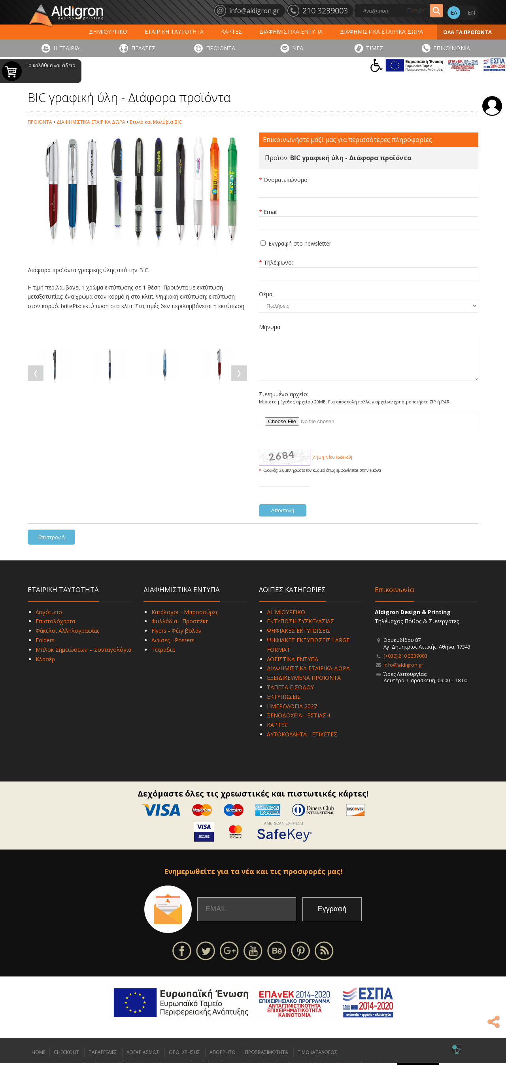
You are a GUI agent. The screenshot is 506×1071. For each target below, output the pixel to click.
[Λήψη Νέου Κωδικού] (332, 465)
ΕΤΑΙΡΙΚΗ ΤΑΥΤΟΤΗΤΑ (174, 31)
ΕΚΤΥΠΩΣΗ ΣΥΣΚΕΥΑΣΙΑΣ (300, 629)
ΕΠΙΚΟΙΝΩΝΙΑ (451, 48)
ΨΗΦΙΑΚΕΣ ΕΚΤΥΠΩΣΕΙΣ (298, 639)
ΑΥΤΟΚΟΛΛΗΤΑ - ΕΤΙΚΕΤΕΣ (302, 742)
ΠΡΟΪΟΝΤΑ (220, 48)
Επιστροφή (51, 545)
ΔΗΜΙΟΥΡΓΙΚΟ (108, 31)
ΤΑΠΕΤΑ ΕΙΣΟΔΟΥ (290, 695)
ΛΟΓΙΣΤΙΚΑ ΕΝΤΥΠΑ (292, 667)
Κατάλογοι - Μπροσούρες (184, 620)
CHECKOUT (66, 1060)
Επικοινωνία (394, 597)
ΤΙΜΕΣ (374, 48)
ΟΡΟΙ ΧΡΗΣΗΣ (184, 1060)
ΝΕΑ (297, 48)
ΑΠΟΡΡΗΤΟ (223, 1060)
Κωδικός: (270, 478)
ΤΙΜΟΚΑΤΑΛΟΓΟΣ (317, 1060)
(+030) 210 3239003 (405, 664)
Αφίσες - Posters (172, 648)
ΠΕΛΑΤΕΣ (143, 48)
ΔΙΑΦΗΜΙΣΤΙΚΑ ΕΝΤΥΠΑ (291, 31)
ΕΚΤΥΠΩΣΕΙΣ (284, 705)
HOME (38, 1060)
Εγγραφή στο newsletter (299, 243)
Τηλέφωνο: (278, 262)
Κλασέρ (45, 667)
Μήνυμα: (270, 327)
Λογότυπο (49, 620)
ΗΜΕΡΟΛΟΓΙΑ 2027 (292, 714)
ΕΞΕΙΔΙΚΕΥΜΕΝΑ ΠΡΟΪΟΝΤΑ (304, 686)
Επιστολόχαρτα (55, 629)
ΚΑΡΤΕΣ (231, 31)
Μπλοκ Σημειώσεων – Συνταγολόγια (83, 658)
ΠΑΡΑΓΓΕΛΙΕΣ (103, 1060)
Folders (45, 648)
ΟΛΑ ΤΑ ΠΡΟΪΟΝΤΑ (467, 32)
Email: (271, 212)
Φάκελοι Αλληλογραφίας (67, 639)
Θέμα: (266, 294)
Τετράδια (163, 658)
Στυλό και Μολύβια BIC (156, 122)
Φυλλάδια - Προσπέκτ (179, 629)
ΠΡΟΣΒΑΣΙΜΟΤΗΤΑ (266, 1060)
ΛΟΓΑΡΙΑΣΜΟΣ (142, 1060)
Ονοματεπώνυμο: (286, 180)
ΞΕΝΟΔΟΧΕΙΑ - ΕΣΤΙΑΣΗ (298, 723)
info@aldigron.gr (403, 673)
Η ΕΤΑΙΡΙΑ (66, 48)
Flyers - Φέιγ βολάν (176, 639)
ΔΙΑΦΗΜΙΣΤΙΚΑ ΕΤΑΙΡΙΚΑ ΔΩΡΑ (381, 31)
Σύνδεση (492, 106)
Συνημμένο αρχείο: (283, 402)
